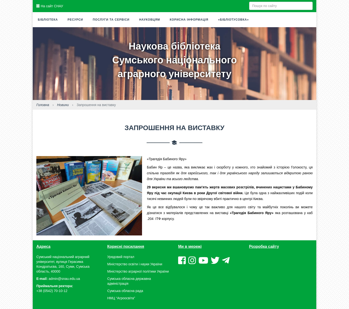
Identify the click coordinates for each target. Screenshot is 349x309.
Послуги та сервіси (111, 19)
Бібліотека (48, 19)
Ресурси (75, 19)
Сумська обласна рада (125, 291)
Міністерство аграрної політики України (138, 271)
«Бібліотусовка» (233, 19)
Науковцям (149, 19)
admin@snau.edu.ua (64, 279)
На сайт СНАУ (49, 6)
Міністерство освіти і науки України (134, 264)
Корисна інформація (189, 19)
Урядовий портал (120, 257)
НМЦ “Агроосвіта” (121, 298)
